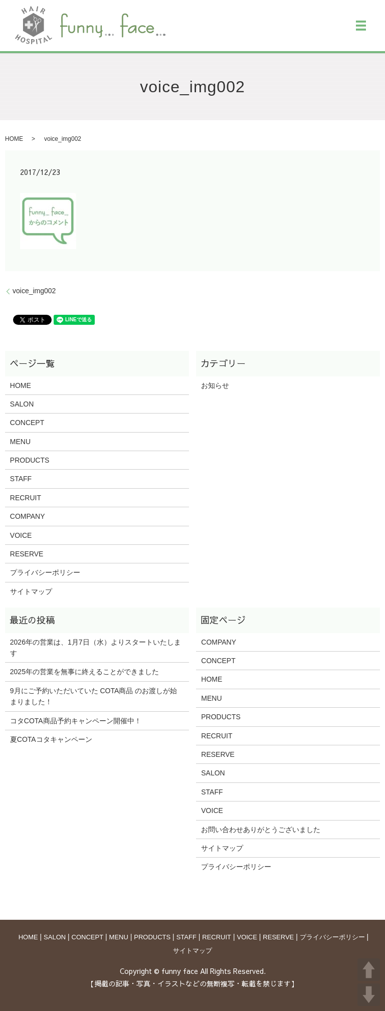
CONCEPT (27, 423)
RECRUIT (25, 498)
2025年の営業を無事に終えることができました (84, 672)
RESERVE (27, 554)
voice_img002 (34, 291)
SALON (22, 404)
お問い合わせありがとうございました (260, 830)
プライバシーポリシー (45, 572)
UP (368, 969)
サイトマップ (31, 591)
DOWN (368, 994)
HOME (14, 138)
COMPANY (27, 516)
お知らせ (215, 385)
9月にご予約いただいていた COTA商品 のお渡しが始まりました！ (93, 696)
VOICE (21, 535)
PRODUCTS (30, 460)
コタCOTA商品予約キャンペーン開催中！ (75, 721)
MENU (20, 442)
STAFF (21, 479)
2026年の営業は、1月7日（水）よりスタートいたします (95, 647)
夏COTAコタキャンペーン (51, 739)
